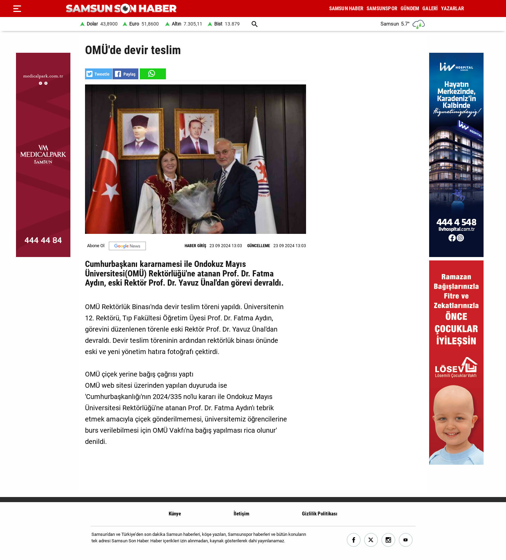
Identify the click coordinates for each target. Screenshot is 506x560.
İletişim (241, 514)
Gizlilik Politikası (319, 514)
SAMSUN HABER (346, 8)
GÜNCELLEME (258, 245)
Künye (175, 514)
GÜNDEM (410, 8)
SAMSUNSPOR (382, 8)
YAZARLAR (452, 8)
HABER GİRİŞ (195, 245)
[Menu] (17, 8)
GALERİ (430, 8)
